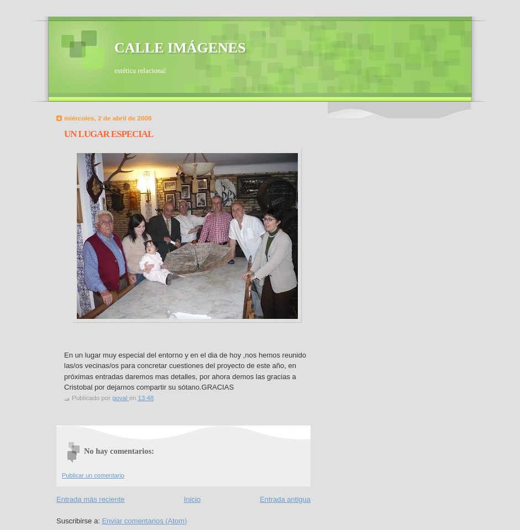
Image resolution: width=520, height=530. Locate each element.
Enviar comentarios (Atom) (144, 521)
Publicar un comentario (93, 475)
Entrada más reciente (90, 499)
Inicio (192, 499)
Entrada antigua (285, 499)
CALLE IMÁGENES (180, 48)
